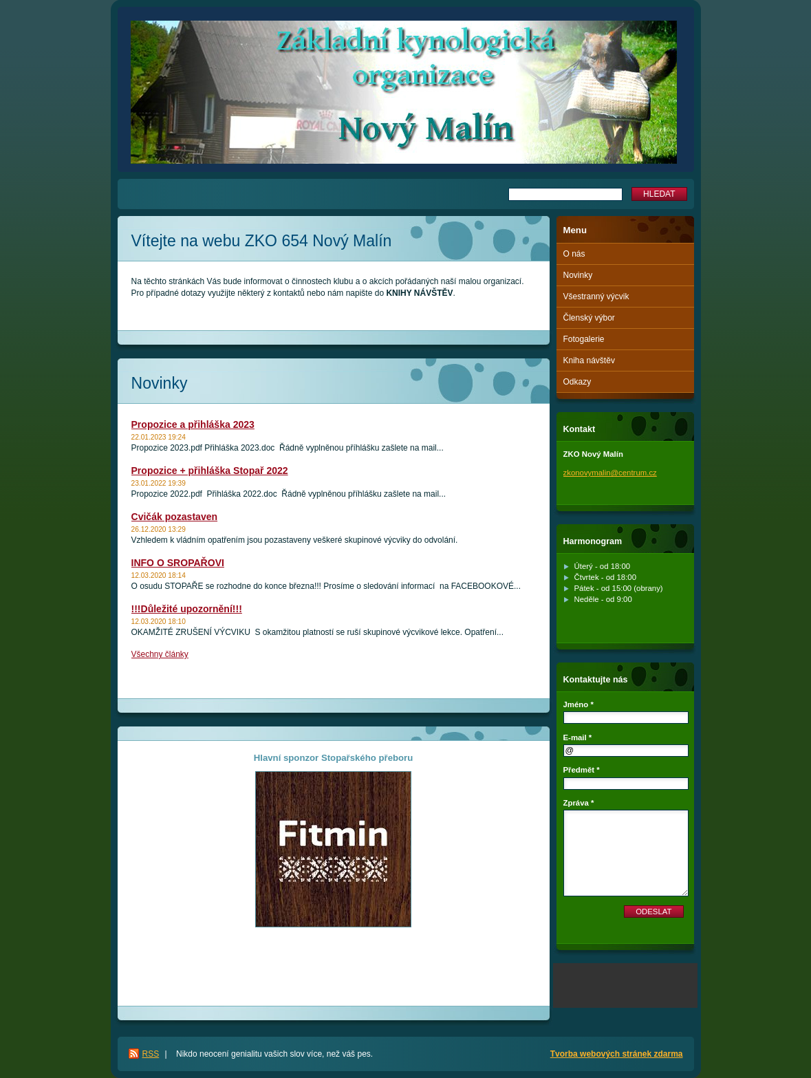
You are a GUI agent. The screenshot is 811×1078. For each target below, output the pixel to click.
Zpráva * (578, 803)
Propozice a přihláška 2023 (193, 424)
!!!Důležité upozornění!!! (186, 608)
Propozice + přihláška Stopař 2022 (209, 470)
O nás (574, 254)
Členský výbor (589, 318)
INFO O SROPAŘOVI (177, 562)
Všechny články (159, 654)
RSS (151, 1054)
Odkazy (577, 382)
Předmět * (581, 770)
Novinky (578, 275)
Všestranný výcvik (596, 296)
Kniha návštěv (589, 360)
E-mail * (577, 737)
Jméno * (578, 704)
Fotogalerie (584, 339)
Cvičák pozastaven (174, 516)
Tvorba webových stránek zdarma (616, 1054)
